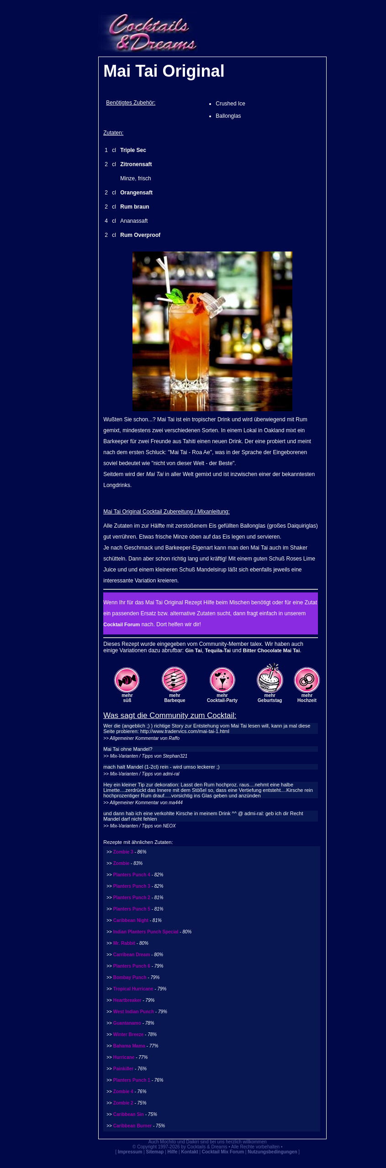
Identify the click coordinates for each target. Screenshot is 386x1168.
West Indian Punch (133, 1011)
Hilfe (173, 1151)
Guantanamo (127, 1023)
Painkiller (123, 1068)
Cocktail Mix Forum (223, 1151)
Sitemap (155, 1151)
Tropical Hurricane (133, 988)
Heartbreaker (127, 1000)
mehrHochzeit (307, 698)
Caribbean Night (130, 920)
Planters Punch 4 (131, 874)
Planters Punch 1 (131, 1080)
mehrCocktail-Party (222, 698)
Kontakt (189, 1151)
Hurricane (124, 1057)
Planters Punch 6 (131, 966)
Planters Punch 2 (131, 897)
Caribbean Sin (128, 1114)
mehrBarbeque (174, 698)
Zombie (121, 863)
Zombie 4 (123, 1091)
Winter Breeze (128, 1034)
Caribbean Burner (132, 1125)
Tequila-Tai (218, 650)
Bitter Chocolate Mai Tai (271, 650)
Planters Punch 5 (131, 908)
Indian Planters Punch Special (146, 931)
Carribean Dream (131, 954)
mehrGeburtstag (270, 698)
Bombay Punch (130, 977)
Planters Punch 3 (131, 886)
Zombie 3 (123, 851)
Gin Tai (193, 650)
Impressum (130, 1151)
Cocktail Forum (121, 624)
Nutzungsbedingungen (272, 1151)
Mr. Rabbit (124, 943)
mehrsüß (127, 698)
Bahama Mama (129, 1045)
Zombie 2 (123, 1102)
